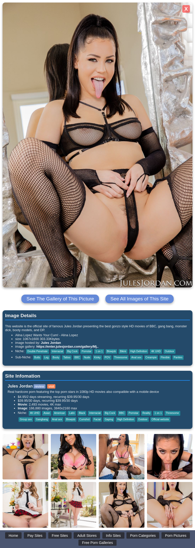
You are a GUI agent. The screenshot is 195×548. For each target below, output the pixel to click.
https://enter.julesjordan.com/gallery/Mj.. (67, 346)
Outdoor (169, 351)
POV (107, 357)
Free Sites (60, 536)
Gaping (109, 419)
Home (13, 536)
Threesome (120, 357)
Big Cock (72, 351)
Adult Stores (86, 536)
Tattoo (66, 357)
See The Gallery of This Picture (60, 298)
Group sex (26, 419)
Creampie (151, 357)
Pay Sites (34, 536)
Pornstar (86, 351)
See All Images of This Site (139, 298)
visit (51, 386)
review (39, 386)
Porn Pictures (175, 536)
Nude (87, 357)
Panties (178, 357)
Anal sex (136, 357)
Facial (97, 419)
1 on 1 (99, 351)
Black (82, 413)
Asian (46, 413)
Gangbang (42, 419)
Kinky (97, 357)
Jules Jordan (51, 343)
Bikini (123, 351)
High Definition (138, 351)
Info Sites (113, 536)
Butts (37, 357)
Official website (160, 419)
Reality (146, 413)
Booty (56, 357)
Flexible (165, 357)
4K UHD (156, 351)
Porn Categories (143, 536)
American (59, 413)
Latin (72, 413)
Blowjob (111, 351)
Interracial (57, 351)
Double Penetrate (37, 351)
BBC (77, 357)
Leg (46, 357)
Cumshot (84, 419)
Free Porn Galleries (97, 543)
